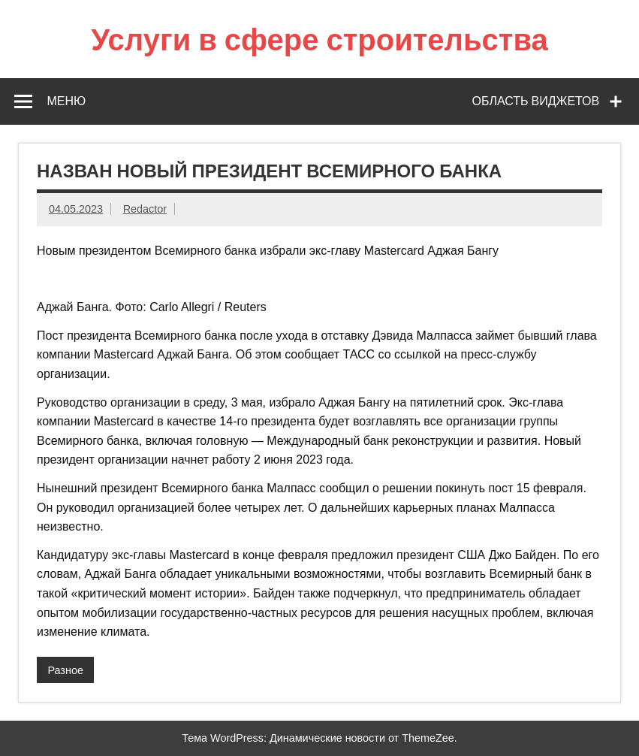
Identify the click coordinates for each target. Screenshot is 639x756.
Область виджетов (536, 100)
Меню (66, 100)
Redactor (145, 209)
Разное (65, 670)
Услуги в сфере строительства (319, 38)
